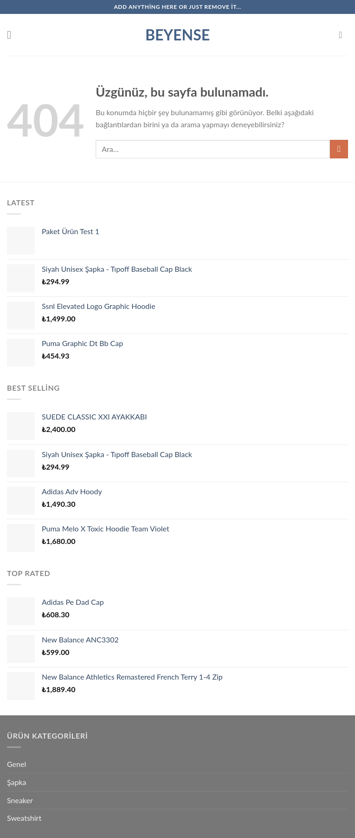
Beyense (177, 34)
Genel (16, 763)
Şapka (16, 782)
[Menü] (12, 34)
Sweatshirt (24, 817)
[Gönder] (339, 149)
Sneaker (20, 800)
